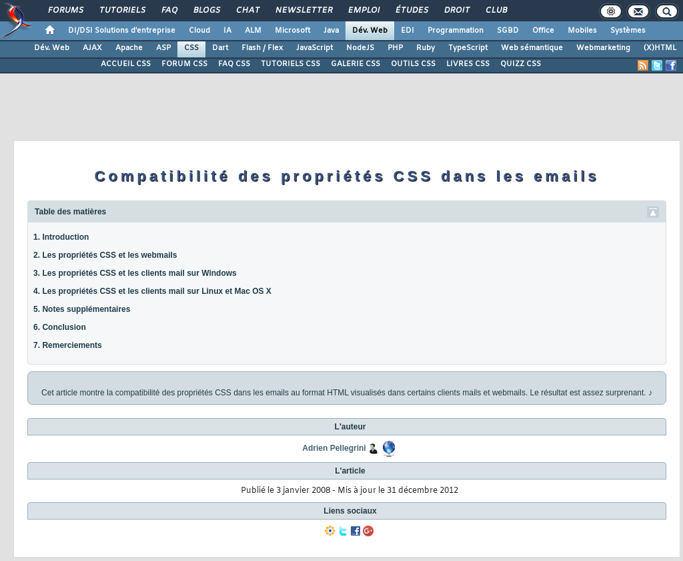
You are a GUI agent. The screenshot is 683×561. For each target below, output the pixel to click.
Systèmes (628, 30)
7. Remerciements (67, 345)
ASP (163, 48)
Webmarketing (603, 48)
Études (411, 10)
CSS (191, 48)
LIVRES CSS (468, 64)
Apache (129, 48)
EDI (407, 30)
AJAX (92, 48)
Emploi (363, 10)
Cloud (199, 30)
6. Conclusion (59, 327)
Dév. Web (370, 30)
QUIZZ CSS (520, 64)
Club (496, 10)
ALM (253, 30)
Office (543, 30)
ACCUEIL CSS (126, 64)
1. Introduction (61, 237)
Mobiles (582, 30)
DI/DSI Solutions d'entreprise (121, 30)
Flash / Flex (262, 48)
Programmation (456, 30)
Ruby (425, 48)
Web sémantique (532, 48)
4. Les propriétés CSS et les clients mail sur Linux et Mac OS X (152, 291)
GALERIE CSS (355, 64)
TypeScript (468, 48)
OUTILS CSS (413, 64)
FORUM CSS (184, 64)
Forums (65, 10)
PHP (395, 48)
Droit (456, 10)
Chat (247, 10)
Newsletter (303, 10)
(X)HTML (660, 48)
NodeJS (360, 48)
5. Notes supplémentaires (81, 309)
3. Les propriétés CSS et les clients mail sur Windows (135, 273)
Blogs (206, 10)
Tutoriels (121, 10)
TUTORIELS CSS (290, 64)
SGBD (508, 30)
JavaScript (314, 48)
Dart (220, 48)
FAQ (168, 10)
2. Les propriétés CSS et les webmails (105, 255)
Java (331, 30)
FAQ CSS (234, 64)
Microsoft (292, 30)
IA (227, 30)
